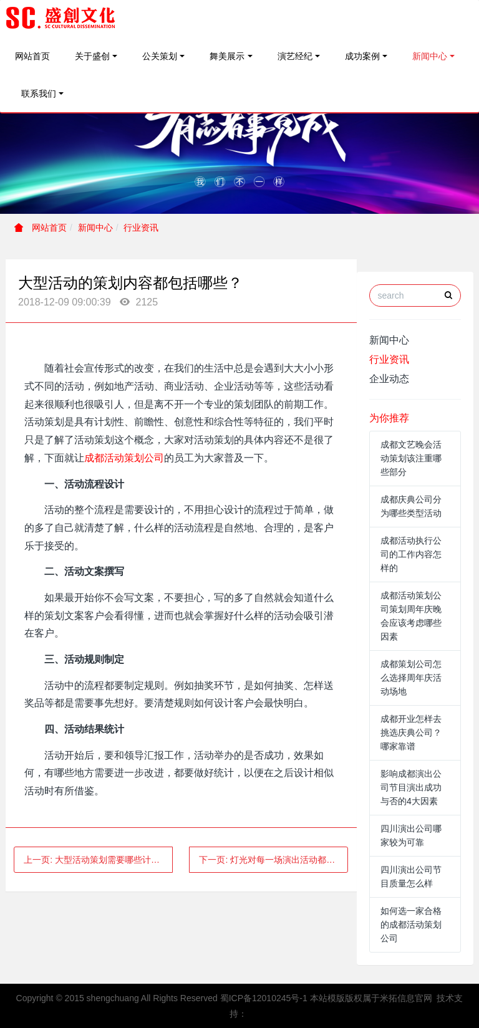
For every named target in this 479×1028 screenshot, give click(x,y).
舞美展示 (227, 56)
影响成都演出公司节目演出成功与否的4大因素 (411, 787)
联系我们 (38, 93)
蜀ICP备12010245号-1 (263, 998)
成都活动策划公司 (124, 458)
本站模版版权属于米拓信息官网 (371, 998)
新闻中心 (429, 56)
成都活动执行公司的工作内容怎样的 (411, 554)
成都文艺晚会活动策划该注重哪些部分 (411, 458)
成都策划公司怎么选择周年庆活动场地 (411, 677)
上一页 (98, 860)
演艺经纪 (295, 56)
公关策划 (159, 56)
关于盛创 (92, 56)
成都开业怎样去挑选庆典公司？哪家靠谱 (411, 732)
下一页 (273, 860)
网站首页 (32, 56)
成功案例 (362, 56)
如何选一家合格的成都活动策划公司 (411, 924)
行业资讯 (140, 228)
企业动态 (389, 378)
